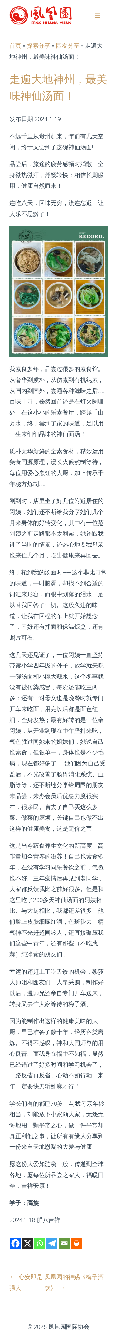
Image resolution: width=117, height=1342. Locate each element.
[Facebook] (15, 1243)
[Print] (76, 1243)
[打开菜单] (97, 15)
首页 (15, 45)
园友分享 (68, 45)
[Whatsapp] (39, 1243)
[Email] (64, 1243)
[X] (27, 1243)
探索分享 (39, 45)
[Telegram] (51, 1243)
